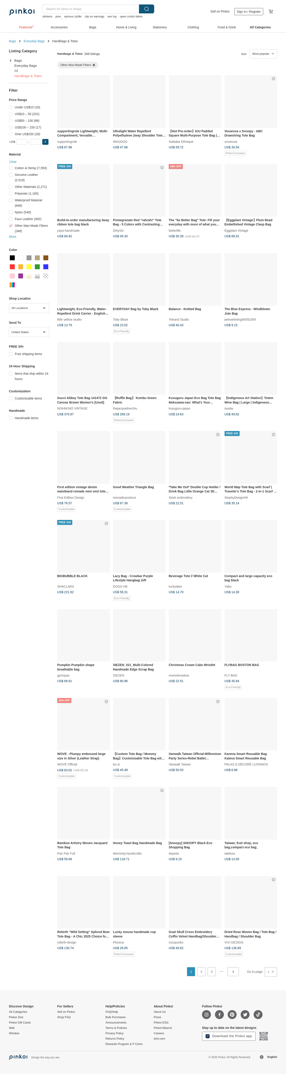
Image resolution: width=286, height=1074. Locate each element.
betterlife (175, 230)
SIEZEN (118, 675)
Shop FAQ (64, 1017)
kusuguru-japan (179, 408)
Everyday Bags (34, 41)
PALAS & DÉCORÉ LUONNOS (246, 764)
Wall (12, 1028)
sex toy (112, 16)
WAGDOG (120, 141)
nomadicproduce (124, 497)
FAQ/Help (111, 1011)
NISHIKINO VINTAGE (72, 408)
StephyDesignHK (236, 497)
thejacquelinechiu (125, 408)
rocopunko (176, 942)
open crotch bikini (131, 16)
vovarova (231, 141)
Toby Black (120, 319)
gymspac (63, 675)
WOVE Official (67, 764)
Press (157, 1017)
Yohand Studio (179, 319)
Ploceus (118, 942)
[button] (45, 142)
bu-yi (116, 764)
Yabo (228, 586)
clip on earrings (94, 16)
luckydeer (175, 586)
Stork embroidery (181, 497)
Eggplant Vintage (236, 230)
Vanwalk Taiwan (180, 764)
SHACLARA (65, 586)
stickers (47, 16)
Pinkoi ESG (161, 1022)
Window (14, 1033)
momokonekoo (179, 675)
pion (58, 16)
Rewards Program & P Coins (124, 1044)
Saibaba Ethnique (181, 141)
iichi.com (159, 1038)
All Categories (18, 1011)
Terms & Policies (116, 1028)
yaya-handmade (68, 230)
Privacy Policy (114, 1033)
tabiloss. (230, 853)
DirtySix (118, 230)
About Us (160, 1011)
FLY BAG (231, 675)
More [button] (12, 236)
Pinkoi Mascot (163, 1028)
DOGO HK (120, 586)
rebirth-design (66, 942)
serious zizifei (73, 16)
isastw (229, 408)
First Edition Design (70, 497)
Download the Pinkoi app (229, 1036)
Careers (159, 1033)
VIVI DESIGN (234, 942)
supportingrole (67, 141)
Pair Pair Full (66, 853)
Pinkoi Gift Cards (20, 1022)
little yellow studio (69, 319)
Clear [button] (13, 162)
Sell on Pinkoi (219, 11)
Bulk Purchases (115, 1017)
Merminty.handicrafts (127, 853)
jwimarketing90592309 (240, 319)
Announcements (115, 1022)
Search (146, 9)
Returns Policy (114, 1038)
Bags (12, 41)
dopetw (174, 853)
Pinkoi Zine (16, 1017)
